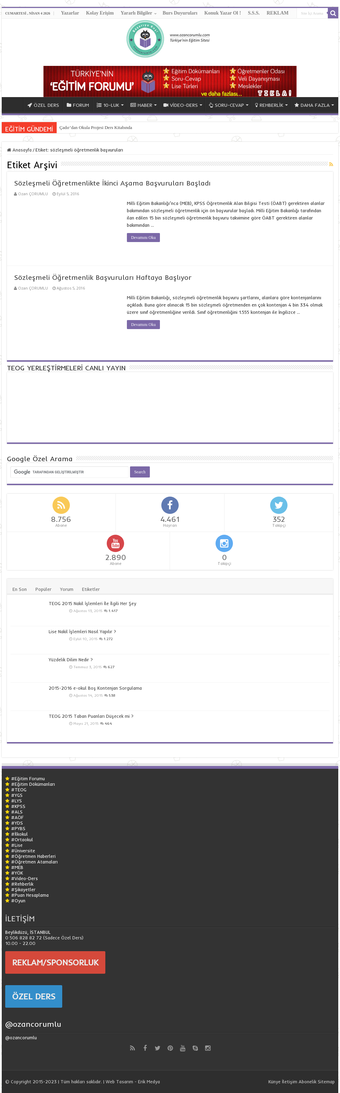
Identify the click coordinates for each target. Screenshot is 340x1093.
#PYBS (18, 828)
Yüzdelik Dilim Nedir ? (71, 659)
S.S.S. (254, 13)
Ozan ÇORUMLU (33, 193)
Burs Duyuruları (180, 13)
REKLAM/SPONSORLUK (55, 962)
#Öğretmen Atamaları (34, 861)
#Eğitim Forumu (28, 778)
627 (111, 667)
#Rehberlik (22, 884)
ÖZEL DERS (43, 105)
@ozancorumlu (33, 1024)
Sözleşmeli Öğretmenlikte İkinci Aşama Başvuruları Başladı (112, 183)
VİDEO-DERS (180, 105)
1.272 (108, 639)
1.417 (113, 611)
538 (112, 695)
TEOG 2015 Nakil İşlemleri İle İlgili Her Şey (92, 603)
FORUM (78, 105)
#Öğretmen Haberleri (33, 856)
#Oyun (18, 900)
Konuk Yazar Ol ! (222, 13)
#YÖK (17, 873)
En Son (20, 589)
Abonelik (307, 1081)
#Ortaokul (22, 839)
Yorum (66, 589)
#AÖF (17, 817)
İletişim (289, 1081)
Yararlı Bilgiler (136, 13)
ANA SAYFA (14, 104)
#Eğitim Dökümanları (33, 784)
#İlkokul (19, 834)
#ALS (17, 812)
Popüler (43, 589)
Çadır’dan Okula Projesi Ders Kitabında (95, 127)
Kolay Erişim (100, 13)
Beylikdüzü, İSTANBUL (27, 932)
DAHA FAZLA (312, 105)
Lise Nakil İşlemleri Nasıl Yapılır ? (82, 631)
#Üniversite (23, 850)
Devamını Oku (143, 237)
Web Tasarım (119, 1081)
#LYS (16, 800)
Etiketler (91, 589)
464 (108, 723)
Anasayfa (19, 150)
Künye (274, 1081)
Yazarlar (70, 13)
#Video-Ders (24, 878)
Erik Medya (149, 1081)
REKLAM (278, 13)
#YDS (17, 823)
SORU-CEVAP (226, 105)
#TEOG (18, 789)
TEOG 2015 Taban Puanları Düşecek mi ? (91, 716)
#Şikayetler (23, 889)
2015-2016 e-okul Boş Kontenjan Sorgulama (95, 688)
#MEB (17, 867)
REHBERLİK (269, 105)
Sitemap (326, 1081)
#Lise (17, 845)
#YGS (17, 795)
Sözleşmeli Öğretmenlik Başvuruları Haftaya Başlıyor (103, 277)
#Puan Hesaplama (30, 895)
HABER (141, 105)
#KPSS (18, 806)
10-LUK (108, 105)
